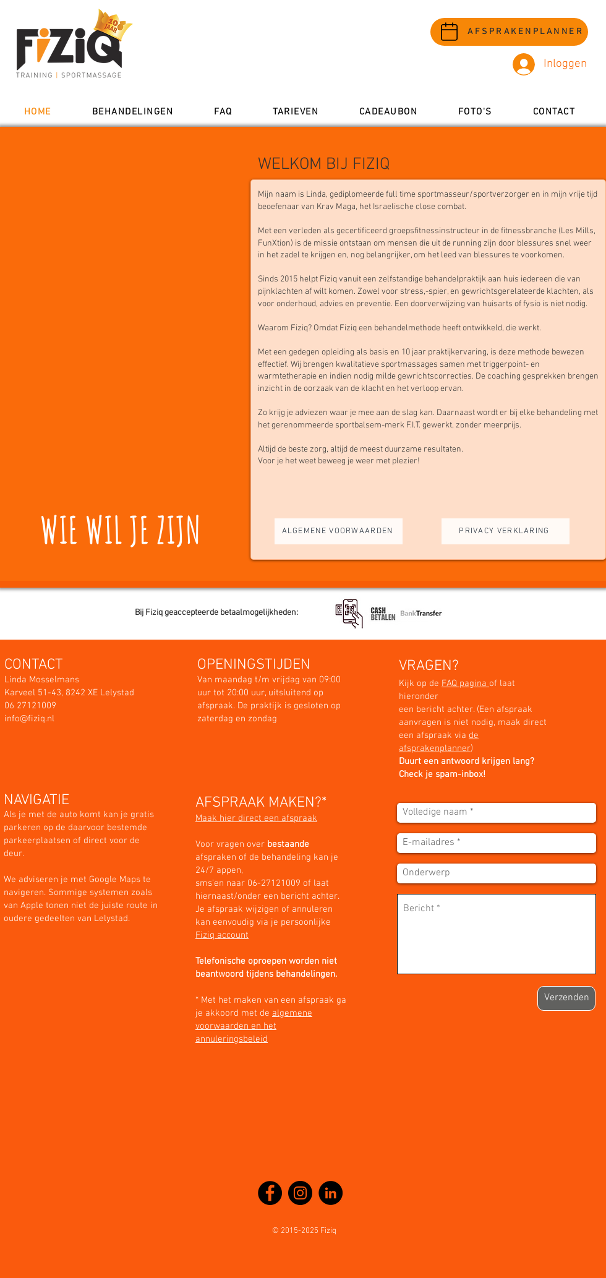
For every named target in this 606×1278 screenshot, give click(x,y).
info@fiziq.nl (29, 718)
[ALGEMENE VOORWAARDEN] (339, 531)
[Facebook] (270, 1193)
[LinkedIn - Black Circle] (330, 1193)
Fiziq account (222, 935)
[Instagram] (300, 1193)
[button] (133, 112)
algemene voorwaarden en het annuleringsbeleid (253, 1026)
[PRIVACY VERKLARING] (506, 531)
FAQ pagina (465, 683)
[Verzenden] (566, 998)
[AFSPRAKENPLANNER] (509, 32)
